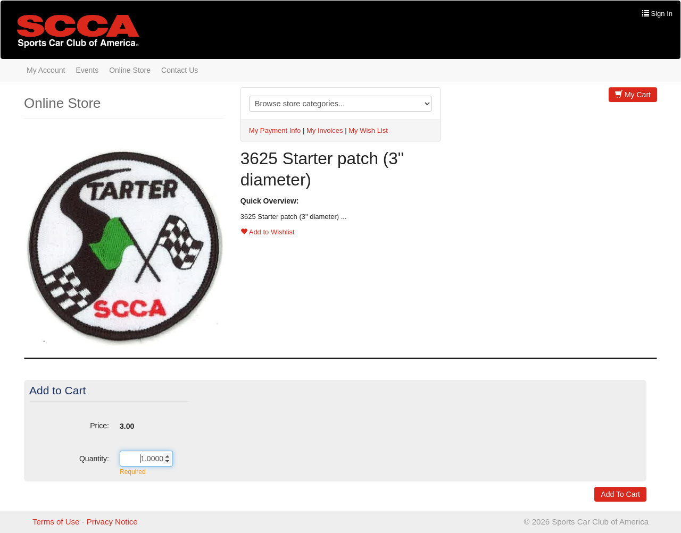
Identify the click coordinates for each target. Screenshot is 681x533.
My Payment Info (275, 130)
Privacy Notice (112, 521)
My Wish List (368, 130)
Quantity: (94, 458)
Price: (99, 425)
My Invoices (324, 130)
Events (87, 70)
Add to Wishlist (267, 232)
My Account (46, 70)
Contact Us (179, 70)
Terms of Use (55, 521)
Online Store (130, 70)
